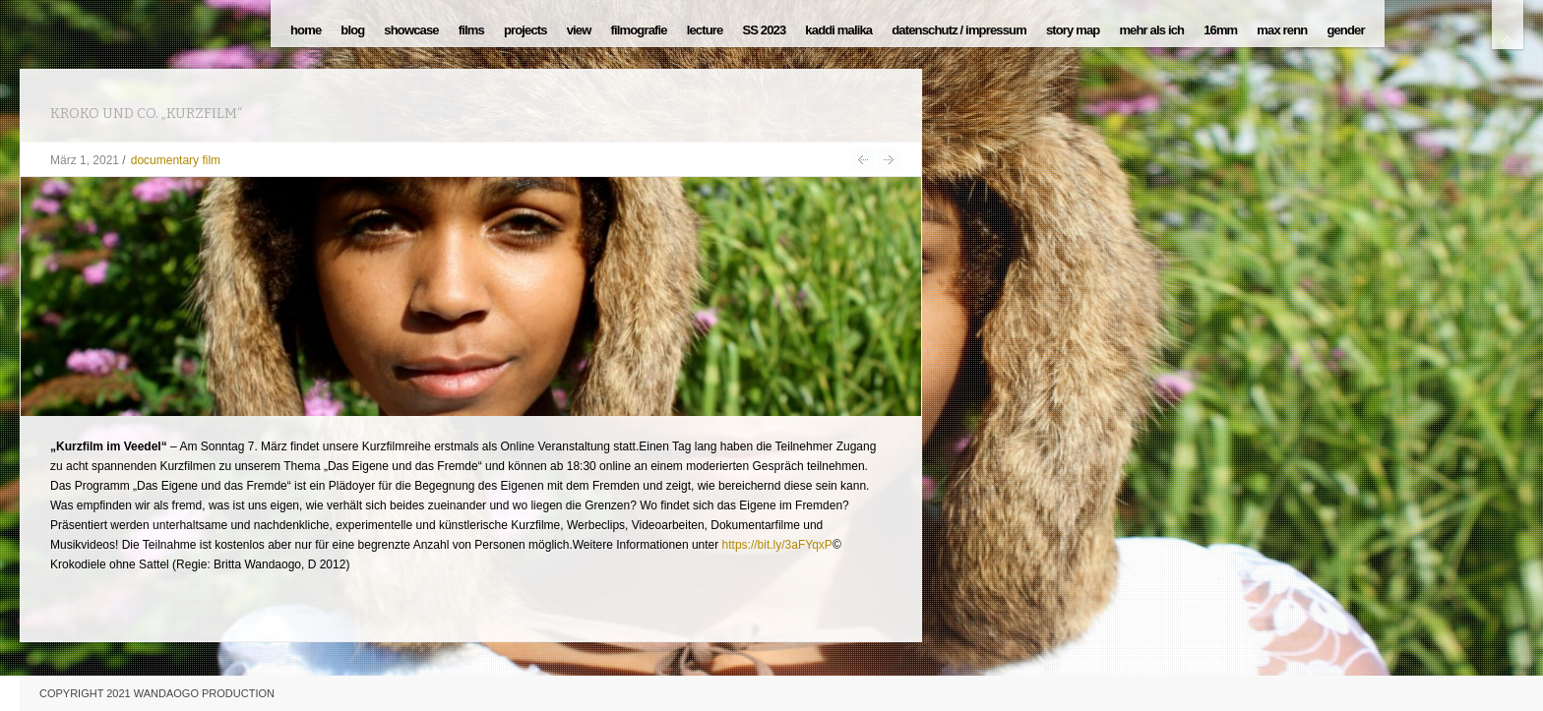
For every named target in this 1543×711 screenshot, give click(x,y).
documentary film (175, 160)
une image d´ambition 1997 (889, 160)
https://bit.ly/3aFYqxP (777, 545)
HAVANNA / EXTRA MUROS (862, 160)
